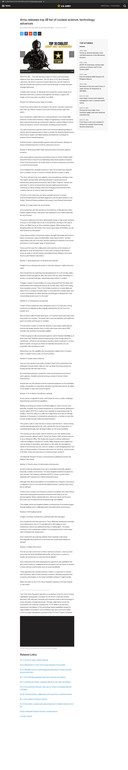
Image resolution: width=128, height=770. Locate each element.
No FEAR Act (83, 762)
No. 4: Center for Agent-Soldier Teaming (34, 664)
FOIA (74, 762)
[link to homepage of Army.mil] (64, 5)
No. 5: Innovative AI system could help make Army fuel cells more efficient (45, 686)
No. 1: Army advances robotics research (33, 703)
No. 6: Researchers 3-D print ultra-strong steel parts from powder (42, 669)
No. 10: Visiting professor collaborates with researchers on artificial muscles (46, 698)
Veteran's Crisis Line (97, 762)
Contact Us (34, 762)
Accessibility (65, 762)
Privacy (43, 762)
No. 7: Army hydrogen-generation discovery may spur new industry (43, 681)
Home (25, 762)
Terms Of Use (53, 762)
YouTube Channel (26, 720)
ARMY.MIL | (106, 6)
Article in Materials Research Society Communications (38, 715)
